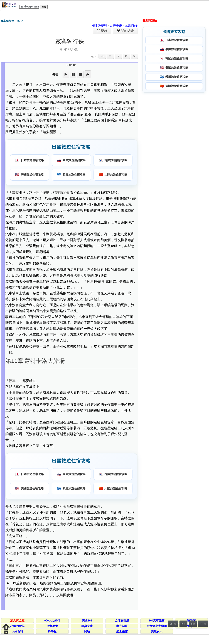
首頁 (183, 624)
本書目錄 (131, 26)
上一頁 (173, 624)
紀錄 (103, 30)
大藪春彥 (115, 26)
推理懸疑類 (99, 26)
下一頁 (203, 624)
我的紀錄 (127, 30)
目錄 (193, 624)
